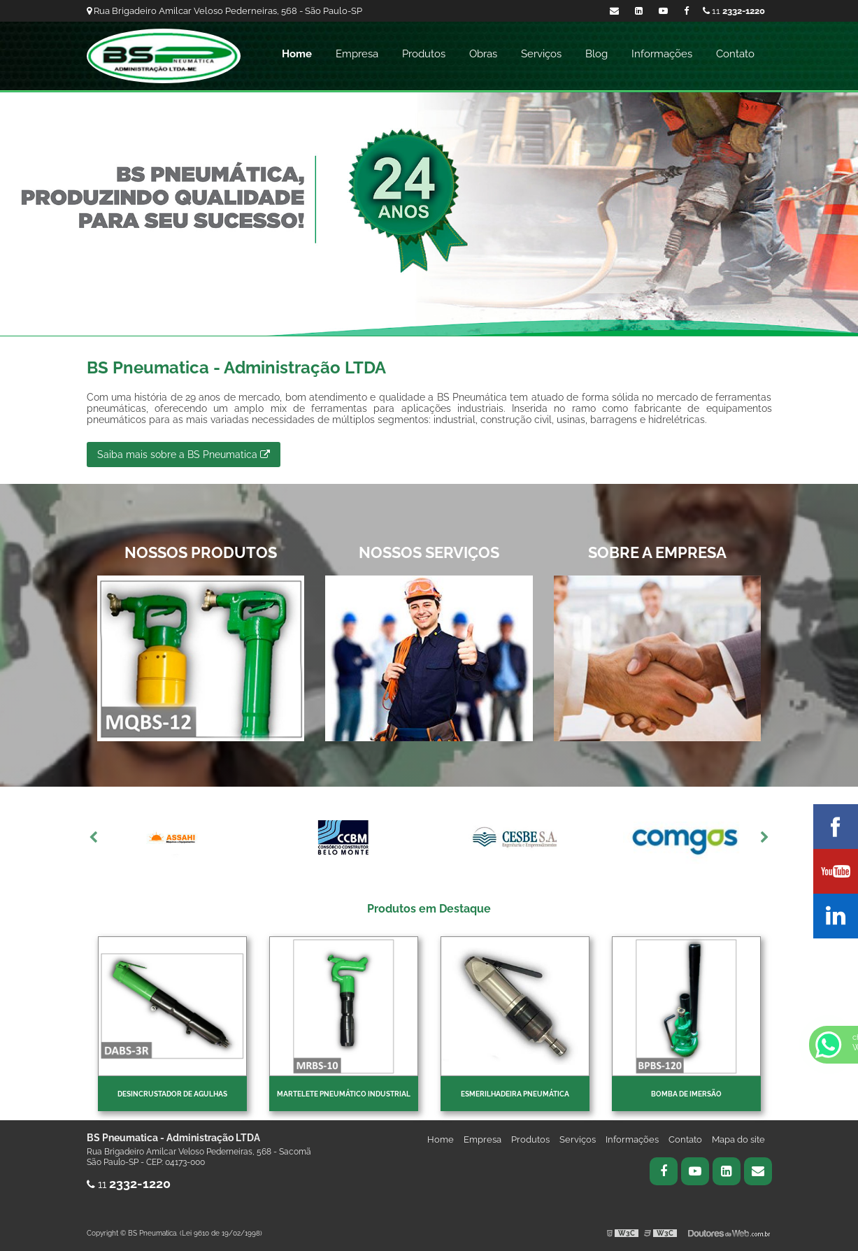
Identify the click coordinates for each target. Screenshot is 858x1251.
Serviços (541, 54)
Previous (94, 838)
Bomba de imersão (686, 1094)
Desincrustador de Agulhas (172, 1094)
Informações (661, 54)
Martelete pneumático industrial (343, 1094)
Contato (735, 54)
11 (734, 11)
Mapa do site (738, 1139)
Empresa (357, 54)
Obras (483, 54)
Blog (596, 54)
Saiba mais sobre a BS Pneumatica (183, 454)
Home (297, 54)
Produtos (423, 54)
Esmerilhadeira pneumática (515, 1094)
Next (765, 838)
